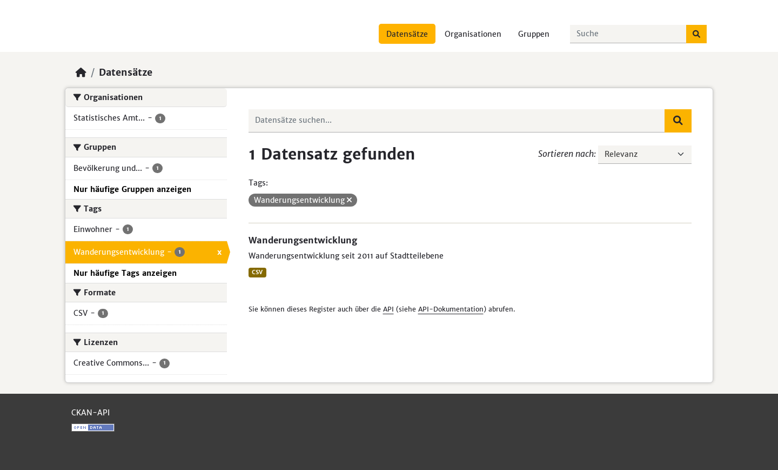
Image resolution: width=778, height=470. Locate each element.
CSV (257, 272)
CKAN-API (90, 413)
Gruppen (533, 34)
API (388, 309)
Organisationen (473, 34)
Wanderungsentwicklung (303, 240)
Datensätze (407, 34)
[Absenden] (696, 34)
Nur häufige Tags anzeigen (125, 273)
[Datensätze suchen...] (628, 34)
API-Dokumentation (451, 309)
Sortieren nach (566, 153)
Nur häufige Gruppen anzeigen (132, 189)
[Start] (81, 72)
